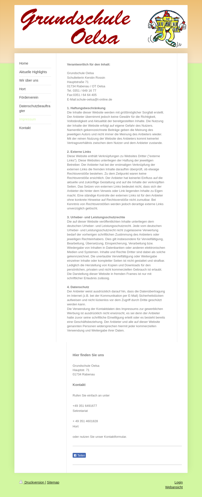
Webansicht (174, 487)
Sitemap (53, 482)
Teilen (79, 455)
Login (179, 482)
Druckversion (32, 482)
